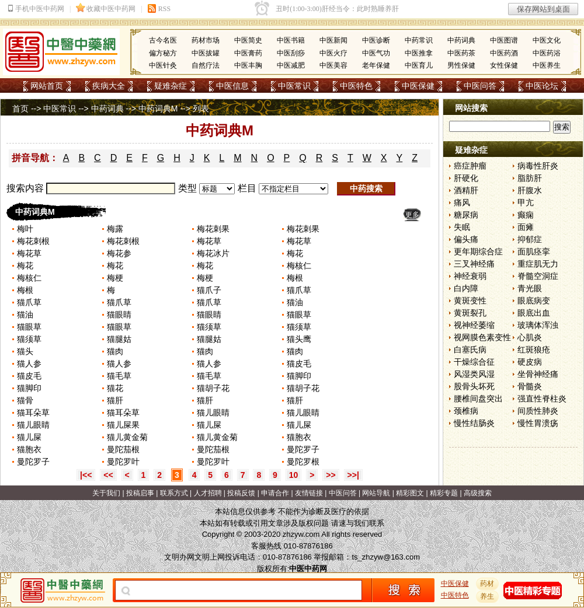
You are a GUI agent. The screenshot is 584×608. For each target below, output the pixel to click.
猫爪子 (209, 290)
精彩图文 (410, 493)
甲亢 (525, 202)
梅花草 (209, 241)
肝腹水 (529, 190)
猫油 (295, 302)
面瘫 (525, 227)
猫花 (115, 388)
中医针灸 (163, 65)
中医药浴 (547, 53)
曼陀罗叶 (123, 461)
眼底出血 (533, 312)
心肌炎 (529, 337)
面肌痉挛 (533, 251)
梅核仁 (299, 265)
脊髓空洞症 (537, 276)
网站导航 (376, 493)
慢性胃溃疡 (537, 423)
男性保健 (461, 65)
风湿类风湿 (474, 374)
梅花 (295, 253)
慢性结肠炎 (474, 423)
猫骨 (25, 400)
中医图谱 (504, 40)
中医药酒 (504, 53)
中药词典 (461, 40)
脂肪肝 (529, 178)
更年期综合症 (478, 251)
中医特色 (356, 85)
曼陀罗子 (303, 449)
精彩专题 (444, 493)
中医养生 (547, 65)
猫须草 (209, 326)
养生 (488, 596)
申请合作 (275, 493)
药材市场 (206, 40)
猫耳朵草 (33, 412)
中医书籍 (291, 40)
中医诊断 (376, 40)
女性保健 (504, 65)
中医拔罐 (206, 53)
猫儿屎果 (123, 424)
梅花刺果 (213, 228)
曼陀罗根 (303, 461)
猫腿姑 (119, 339)
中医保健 (418, 85)
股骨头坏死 (474, 386)
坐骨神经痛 (537, 374)
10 (293, 475)
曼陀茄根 (123, 449)
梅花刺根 (33, 241)
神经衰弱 (470, 276)
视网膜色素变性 (482, 337)
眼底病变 (533, 300)
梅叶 (25, 228)
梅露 (115, 228)
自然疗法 (206, 65)
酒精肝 (466, 190)
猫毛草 (119, 375)
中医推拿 (419, 53)
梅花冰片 (213, 253)
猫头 (25, 351)
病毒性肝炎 (537, 165)
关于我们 (106, 493)
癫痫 (525, 214)
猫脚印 (299, 375)
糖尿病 (466, 214)
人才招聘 (208, 493)
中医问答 (480, 85)
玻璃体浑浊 (537, 325)
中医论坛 (542, 85)
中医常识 (294, 85)
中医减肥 (291, 65)
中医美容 (333, 65)
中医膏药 (248, 53)
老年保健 (376, 65)
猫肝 (115, 400)
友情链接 (309, 493)
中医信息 (232, 85)
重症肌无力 (537, 263)
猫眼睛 (119, 314)
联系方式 (174, 493)
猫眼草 (299, 314)
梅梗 (115, 277)
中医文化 (547, 40)
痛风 (462, 202)
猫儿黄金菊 (127, 437)
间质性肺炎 (537, 410)
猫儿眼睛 (213, 412)
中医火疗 (333, 53)
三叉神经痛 (474, 263)
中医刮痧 (291, 53)
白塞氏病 (470, 349)
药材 (488, 583)
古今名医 (163, 40)
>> (330, 475)
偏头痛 (466, 239)
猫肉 (115, 351)
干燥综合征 (474, 361)
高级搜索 (478, 493)
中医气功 (376, 53)
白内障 (466, 288)
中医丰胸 (248, 65)
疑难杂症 (170, 85)
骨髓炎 (529, 386)
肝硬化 (466, 178)
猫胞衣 (299, 437)
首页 (20, 108)
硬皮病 (529, 361)
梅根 (295, 277)
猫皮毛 (299, 363)
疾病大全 (108, 85)
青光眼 (529, 288)
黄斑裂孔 (470, 312)
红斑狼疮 (533, 349)
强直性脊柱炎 (541, 398)
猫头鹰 (299, 339)
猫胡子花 (213, 388)
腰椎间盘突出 (478, 398)
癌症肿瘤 (470, 165)
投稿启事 (140, 493)
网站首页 (46, 85)
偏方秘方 (163, 53)
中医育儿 (419, 65)
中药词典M (158, 108)
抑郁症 (529, 239)
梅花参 (119, 253)
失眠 (462, 227)
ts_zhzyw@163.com (386, 557)
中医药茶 (461, 53)
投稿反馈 (241, 493)
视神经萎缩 (474, 325)
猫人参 (29, 363)
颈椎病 (466, 410)
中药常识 (419, 40)
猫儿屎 (209, 424)
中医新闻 (333, 40)
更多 (412, 215)
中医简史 (248, 40)
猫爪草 (299, 290)
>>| (353, 475)
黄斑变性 (470, 300)
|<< (86, 475)
